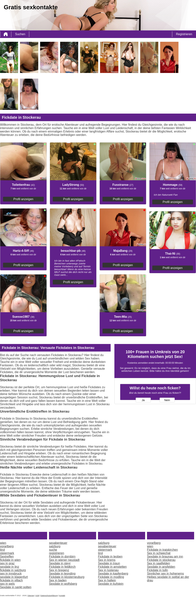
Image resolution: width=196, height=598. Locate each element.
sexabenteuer (58, 543)
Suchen (20, 34)
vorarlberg (7, 546)
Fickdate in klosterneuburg (66, 577)
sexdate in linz (9, 566)
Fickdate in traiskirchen (162, 549)
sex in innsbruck (11, 573)
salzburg (54, 546)
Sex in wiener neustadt (64, 560)
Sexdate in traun (109, 563)
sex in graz (7, 563)
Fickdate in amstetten (112, 566)
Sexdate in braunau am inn (165, 556)
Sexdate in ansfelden (161, 566)
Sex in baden (58, 580)
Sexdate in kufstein (110, 583)
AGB (37, 595)
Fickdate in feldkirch (62, 566)
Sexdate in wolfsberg (63, 583)
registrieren (56, 553)
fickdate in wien (10, 560)
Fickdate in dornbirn (62, 556)
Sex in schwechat (159, 553)
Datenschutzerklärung (49, 595)
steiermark (7, 553)
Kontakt (62, 595)
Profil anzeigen (23, 199)
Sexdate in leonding (62, 573)
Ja (143, 400)
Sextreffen (7, 556)
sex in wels (7, 583)
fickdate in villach (11, 580)
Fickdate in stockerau (161, 560)
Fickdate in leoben (110, 556)
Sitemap (31, 595)
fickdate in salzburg (13, 570)
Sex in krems (106, 560)
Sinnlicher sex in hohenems (165, 573)
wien (3, 543)
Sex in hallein (107, 580)
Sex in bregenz (59, 570)
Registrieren (184, 34)
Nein (167, 400)
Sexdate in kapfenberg (113, 573)
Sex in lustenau (108, 570)
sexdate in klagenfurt (14, 577)
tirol (2, 549)
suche (53, 549)
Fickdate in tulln (157, 570)
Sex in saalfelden (158, 563)
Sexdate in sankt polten (15, 587)
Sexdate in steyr (60, 563)
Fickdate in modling (111, 577)
